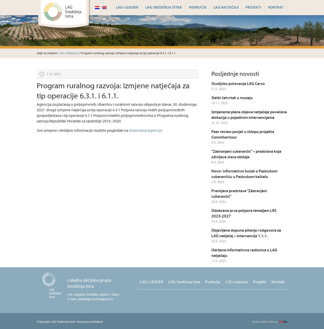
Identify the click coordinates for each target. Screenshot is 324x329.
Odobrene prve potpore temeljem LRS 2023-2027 (243, 213)
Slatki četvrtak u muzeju (232, 98)
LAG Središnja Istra (163, 8)
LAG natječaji (226, 8)
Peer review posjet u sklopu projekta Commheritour (242, 135)
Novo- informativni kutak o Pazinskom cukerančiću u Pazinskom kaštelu (244, 174)
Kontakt (276, 8)
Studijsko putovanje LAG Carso (238, 84)
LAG (61, 53)
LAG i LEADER (127, 8)
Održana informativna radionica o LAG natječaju (244, 253)
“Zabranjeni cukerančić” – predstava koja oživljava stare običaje (246, 154)
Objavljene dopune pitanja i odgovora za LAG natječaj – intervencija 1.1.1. (246, 233)
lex (269, 321)
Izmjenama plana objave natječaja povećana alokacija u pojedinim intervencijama (249, 115)
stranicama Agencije (145, 130)
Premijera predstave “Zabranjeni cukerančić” (239, 194)
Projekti (253, 8)
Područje (198, 8)
